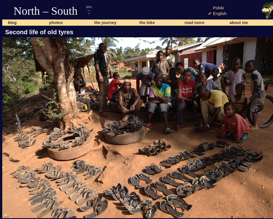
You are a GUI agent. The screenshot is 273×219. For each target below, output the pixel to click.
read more (194, 22)
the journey (105, 22)
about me (239, 22)
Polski (218, 8)
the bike (147, 22)
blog (12, 22)
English (219, 13)
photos (56, 22)
